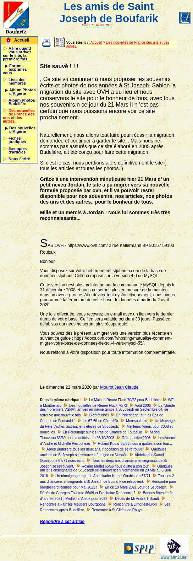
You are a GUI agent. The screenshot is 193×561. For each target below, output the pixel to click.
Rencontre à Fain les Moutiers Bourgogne (73, 504)
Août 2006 (142, 406)
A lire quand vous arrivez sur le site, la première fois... (17, 53)
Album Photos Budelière (22, 102)
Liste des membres (17, 81)
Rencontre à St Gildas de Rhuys (117, 510)
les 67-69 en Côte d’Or (100, 421)
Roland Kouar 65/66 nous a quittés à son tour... (135, 444)
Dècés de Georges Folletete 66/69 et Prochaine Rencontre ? (88, 493)
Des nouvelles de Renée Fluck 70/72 (98, 406)
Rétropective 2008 (136, 438)
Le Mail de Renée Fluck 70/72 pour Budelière (124, 400)
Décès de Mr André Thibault (137, 499)
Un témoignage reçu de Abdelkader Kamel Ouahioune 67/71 (103, 476)
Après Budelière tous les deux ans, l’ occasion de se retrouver (95, 449)
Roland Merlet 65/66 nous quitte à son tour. (116, 466)
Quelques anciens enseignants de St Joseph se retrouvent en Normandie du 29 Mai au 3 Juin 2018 (106, 471)
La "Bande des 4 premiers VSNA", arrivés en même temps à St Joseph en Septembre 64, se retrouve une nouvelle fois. (107, 410)
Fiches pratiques (17, 140)
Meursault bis (136, 421)
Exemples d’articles (18, 150)
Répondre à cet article (62, 521)
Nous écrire (19, 159)
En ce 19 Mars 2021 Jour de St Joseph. (136, 487)
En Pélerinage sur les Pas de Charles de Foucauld (102, 432)
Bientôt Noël (99, 415)
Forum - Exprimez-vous (15, 69)
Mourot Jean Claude (119, 387)
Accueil (21, 40)
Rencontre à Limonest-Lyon (134, 504)
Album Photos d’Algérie (22, 92)
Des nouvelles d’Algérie (22, 130)
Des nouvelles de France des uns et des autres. (19, 115)
